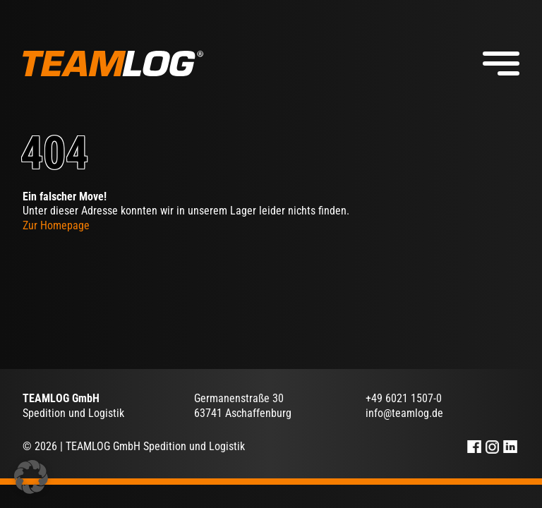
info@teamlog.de (404, 413)
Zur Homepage (56, 225)
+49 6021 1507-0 (404, 398)
